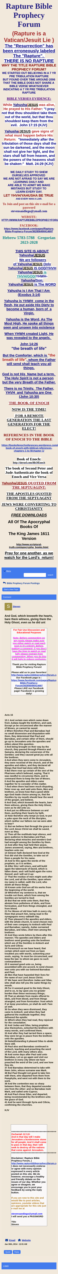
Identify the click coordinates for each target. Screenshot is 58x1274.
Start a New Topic (11, 589)
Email (12, 1240)
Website (26, 1240)
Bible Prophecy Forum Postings (21, 583)
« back (6, 1266)
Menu (7, 571)
